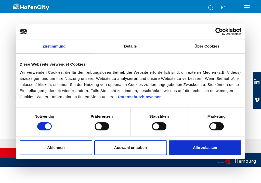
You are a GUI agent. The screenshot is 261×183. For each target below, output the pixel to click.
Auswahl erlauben (130, 147)
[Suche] (214, 8)
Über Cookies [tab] (206, 46)
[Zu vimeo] (257, 100)
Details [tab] (130, 46)
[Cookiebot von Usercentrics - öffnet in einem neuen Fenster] (219, 31)
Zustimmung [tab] (54, 46)
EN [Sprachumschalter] (224, 7)
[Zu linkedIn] (257, 82)
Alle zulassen (205, 147)
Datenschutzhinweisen (140, 97)
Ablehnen (55, 147)
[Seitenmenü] (247, 7)
